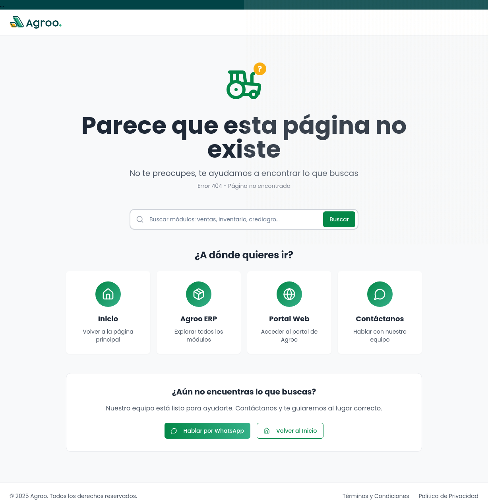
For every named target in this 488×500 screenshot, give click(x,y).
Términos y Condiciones (376, 496)
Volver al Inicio (290, 431)
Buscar (339, 219)
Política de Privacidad (449, 496)
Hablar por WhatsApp (207, 431)
